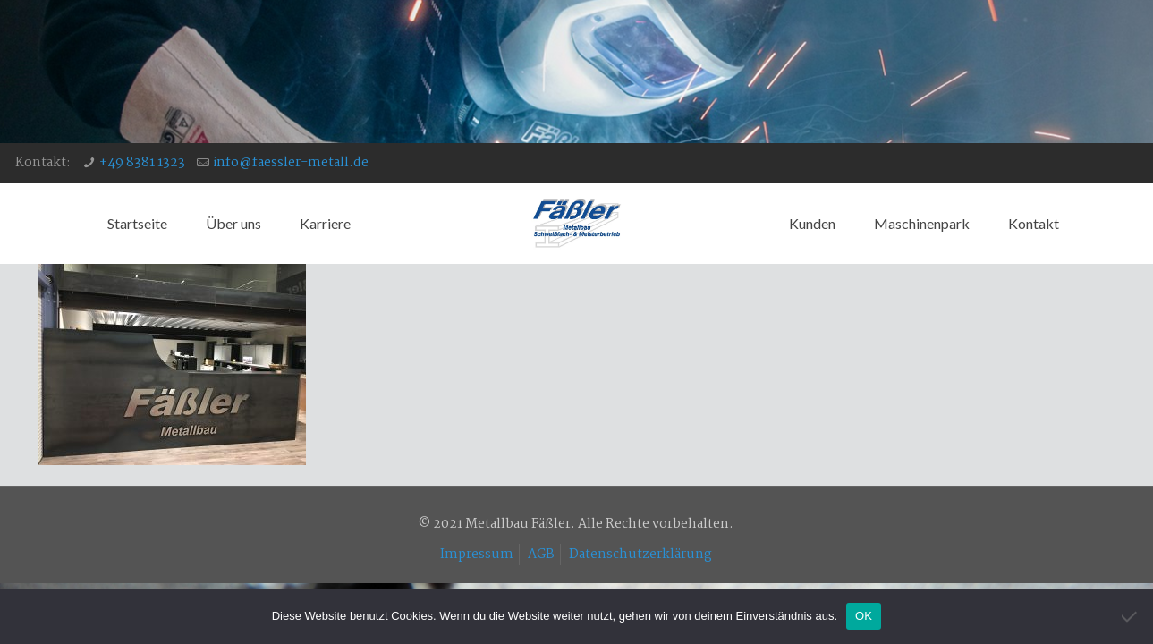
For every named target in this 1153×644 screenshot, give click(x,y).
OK (863, 616)
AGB (541, 554)
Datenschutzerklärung (640, 554)
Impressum (476, 554)
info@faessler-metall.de (291, 163)
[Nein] (1131, 616)
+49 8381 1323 (142, 163)
